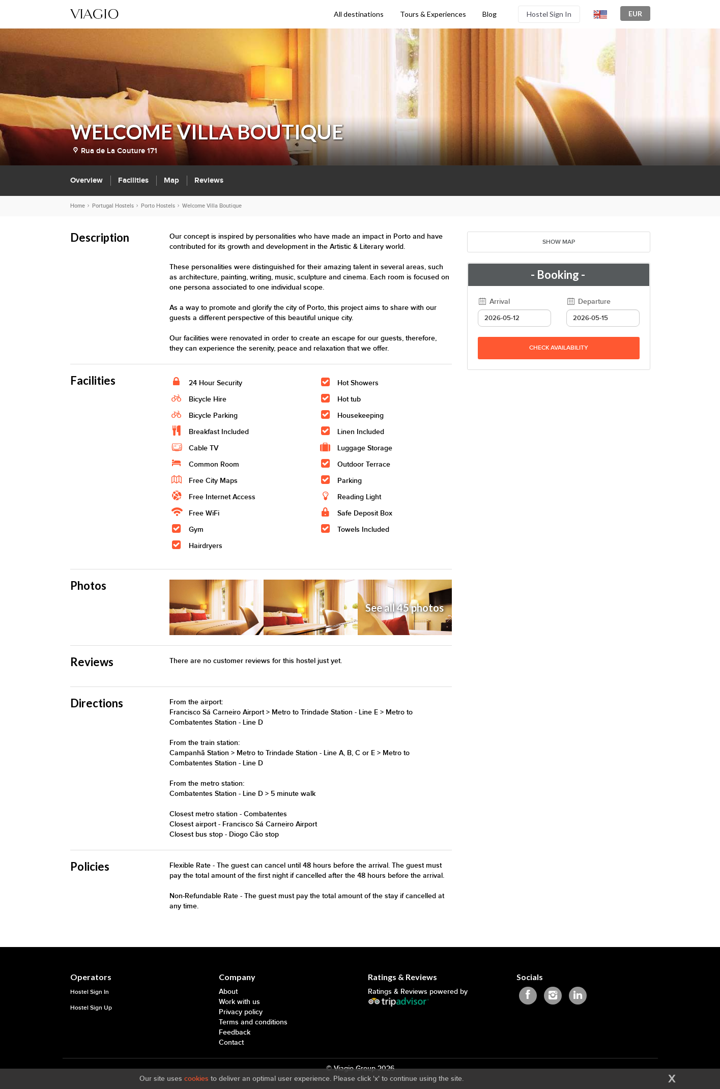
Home (77, 206)
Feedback (234, 1032)
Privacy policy (241, 1012)
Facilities (133, 180)
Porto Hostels (158, 206)
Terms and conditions (253, 1022)
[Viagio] (94, 13)
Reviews (208, 180)
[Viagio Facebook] (528, 996)
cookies (196, 1078)
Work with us (239, 1001)
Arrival (494, 301)
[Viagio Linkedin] (578, 996)
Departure (588, 301)
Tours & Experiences (433, 14)
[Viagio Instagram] (553, 996)
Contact (231, 1042)
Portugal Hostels (113, 206)
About (228, 991)
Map (171, 180)
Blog (489, 14)
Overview (86, 180)
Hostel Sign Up (91, 1008)
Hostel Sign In (549, 14)
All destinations (359, 14)
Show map (558, 242)
